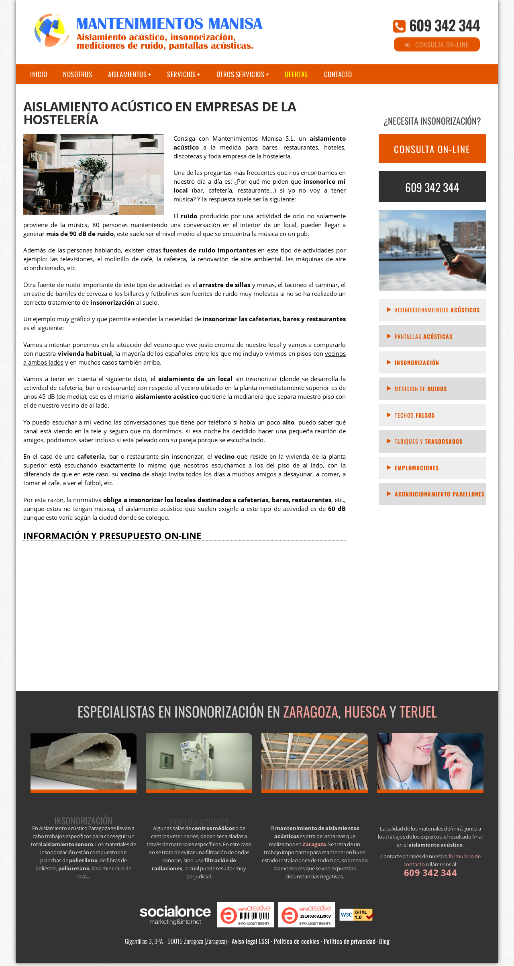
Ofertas (296, 74)
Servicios (181, 74)
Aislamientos (127, 74)
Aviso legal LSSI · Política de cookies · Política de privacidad (303, 941)
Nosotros (77, 74)
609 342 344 (444, 24)
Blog (384, 941)
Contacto (338, 74)
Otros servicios (240, 74)
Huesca (365, 711)
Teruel (418, 711)
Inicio (38, 74)
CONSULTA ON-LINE (432, 149)
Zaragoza (310, 711)
